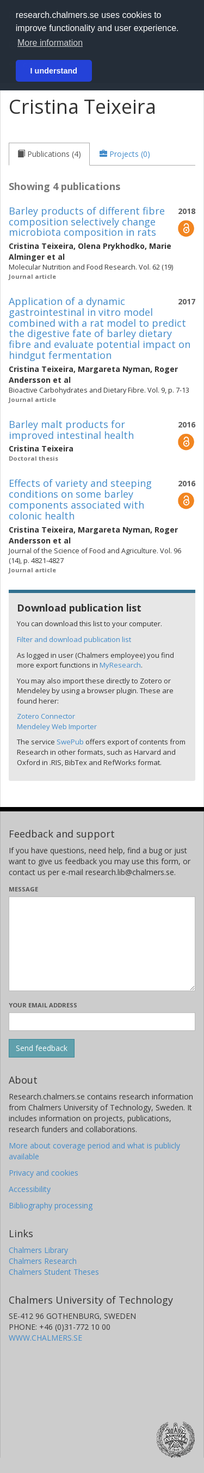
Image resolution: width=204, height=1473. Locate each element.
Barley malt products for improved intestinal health (71, 430)
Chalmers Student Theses (54, 1272)
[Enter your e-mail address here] (102, 1021)
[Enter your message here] (102, 943)
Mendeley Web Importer (57, 726)
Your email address (43, 1005)
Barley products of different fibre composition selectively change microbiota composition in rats (87, 221)
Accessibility (30, 1189)
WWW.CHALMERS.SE (45, 1338)
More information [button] (50, 42)
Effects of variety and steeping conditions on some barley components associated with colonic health (80, 499)
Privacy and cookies (43, 1173)
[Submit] (42, 1048)
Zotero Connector (46, 716)
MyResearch (120, 665)
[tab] (49, 154)
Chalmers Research (43, 1261)
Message (23, 889)
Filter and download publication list (74, 639)
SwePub (70, 742)
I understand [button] (53, 70)
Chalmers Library (38, 1250)
